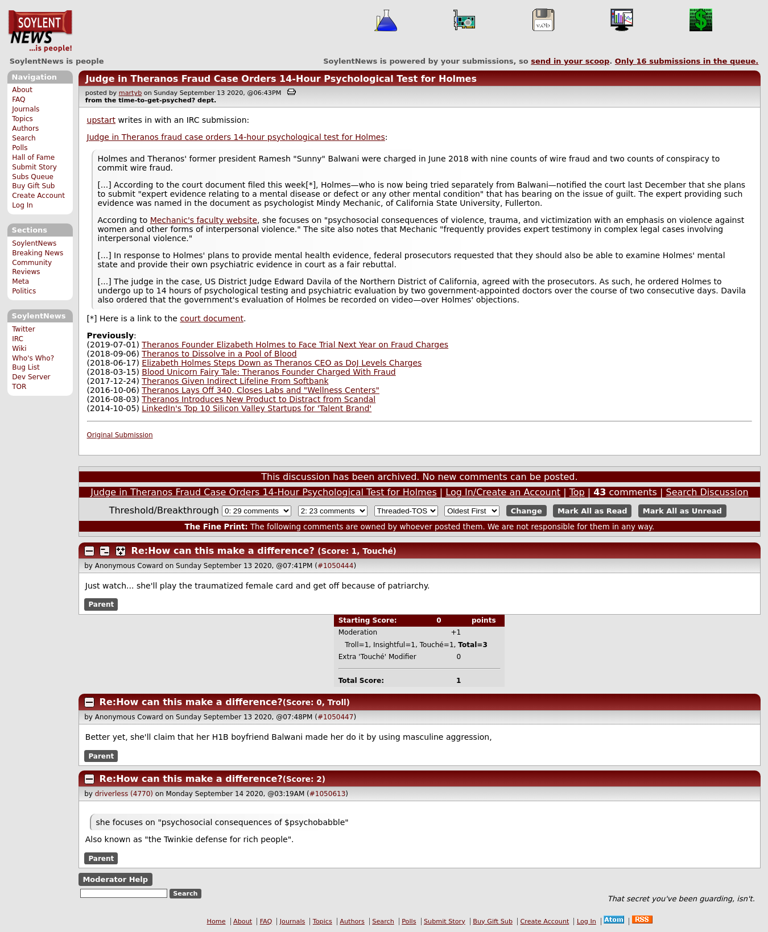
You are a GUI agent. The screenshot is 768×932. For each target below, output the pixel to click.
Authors (25, 128)
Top (577, 492)
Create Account (38, 196)
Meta (20, 281)
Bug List (26, 367)
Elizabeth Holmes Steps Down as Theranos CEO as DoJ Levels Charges (282, 362)
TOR (19, 387)
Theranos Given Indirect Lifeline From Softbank (235, 381)
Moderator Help (115, 879)
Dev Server (31, 377)
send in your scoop (570, 61)
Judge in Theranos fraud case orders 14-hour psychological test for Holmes (236, 137)
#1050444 (335, 566)
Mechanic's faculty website (203, 220)
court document (211, 318)
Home (216, 921)
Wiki (19, 349)
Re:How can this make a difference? (223, 550)
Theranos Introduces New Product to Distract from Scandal (258, 399)
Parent (101, 604)
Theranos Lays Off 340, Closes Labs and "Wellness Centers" (260, 390)
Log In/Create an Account (502, 492)
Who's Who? (33, 358)
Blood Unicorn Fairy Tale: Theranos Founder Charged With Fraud (268, 371)
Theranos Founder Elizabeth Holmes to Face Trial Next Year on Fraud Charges (295, 344)
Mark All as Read (592, 511)
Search (24, 138)
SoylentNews (40, 31)
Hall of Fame (33, 157)
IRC (17, 339)
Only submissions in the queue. (687, 61)
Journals (25, 109)
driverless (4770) (124, 794)
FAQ (18, 99)
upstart (101, 120)
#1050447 (335, 717)
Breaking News (37, 253)
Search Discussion (707, 492)
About (22, 90)
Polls (19, 148)
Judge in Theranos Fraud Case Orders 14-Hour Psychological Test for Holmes (281, 78)
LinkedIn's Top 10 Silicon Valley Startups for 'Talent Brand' (256, 408)
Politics (24, 291)
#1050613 (327, 794)
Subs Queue (32, 177)
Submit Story (34, 167)
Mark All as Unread (682, 511)
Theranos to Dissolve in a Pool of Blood (219, 353)
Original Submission (120, 435)
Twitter (23, 329)
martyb (130, 93)
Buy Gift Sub (33, 186)
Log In (22, 205)
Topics (22, 119)
